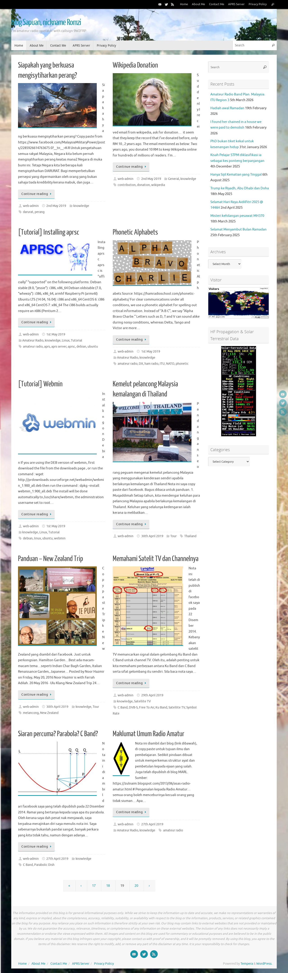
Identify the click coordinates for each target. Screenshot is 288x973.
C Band (123, 707)
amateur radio (33, 346)
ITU (162, 364)
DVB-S (133, 707)
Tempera (247, 964)
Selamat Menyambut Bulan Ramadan (238, 229)
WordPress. (264, 964)
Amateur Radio (32, 340)
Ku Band (161, 707)
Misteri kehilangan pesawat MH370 (237, 216)
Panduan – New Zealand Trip (50, 559)
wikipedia (158, 185)
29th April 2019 (152, 695)
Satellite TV (142, 701)
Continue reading (37, 194)
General (173, 179)
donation (143, 185)
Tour (173, 536)
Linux (66, 340)
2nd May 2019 (56, 206)
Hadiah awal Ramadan (227, 108)
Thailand (190, 536)
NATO (170, 364)
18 (108, 886)
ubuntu (93, 346)
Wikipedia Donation (135, 65)
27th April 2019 (57, 859)
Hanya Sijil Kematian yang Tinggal (236, 174)
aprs (47, 346)
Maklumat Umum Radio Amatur (148, 734)
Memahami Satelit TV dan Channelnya (155, 559)
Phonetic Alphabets (135, 232)
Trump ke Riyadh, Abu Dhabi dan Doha (239, 188)
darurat (28, 212)
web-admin (31, 206)
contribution (127, 185)
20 (136, 886)
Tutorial (76, 340)
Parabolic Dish (44, 865)
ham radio (151, 364)
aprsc (71, 346)
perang (40, 212)
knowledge (81, 206)
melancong (31, 713)
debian (81, 346)
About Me (198, 4)
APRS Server (236, 4)
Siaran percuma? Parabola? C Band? (58, 734)
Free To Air (146, 707)
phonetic (182, 364)
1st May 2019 (55, 334)
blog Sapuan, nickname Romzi (46, 22)
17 (94, 886)
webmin (59, 538)
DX (141, 364)
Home (184, 4)
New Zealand (49, 713)
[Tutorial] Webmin (40, 384)
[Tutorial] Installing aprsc (48, 232)
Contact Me (216, 4)
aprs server (58, 346)
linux (37, 538)
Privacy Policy (258, 4)
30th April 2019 (152, 536)
